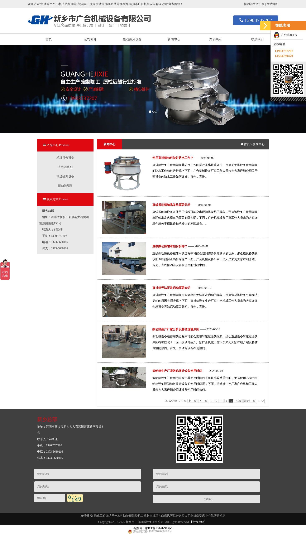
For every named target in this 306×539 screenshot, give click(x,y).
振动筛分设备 (132, 39)
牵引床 (200, 515)
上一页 (192, 401)
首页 (49, 39)
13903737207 (255, 20)
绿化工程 (100, 515)
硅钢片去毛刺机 (186, 515)
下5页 (238, 401)
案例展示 (215, 39)
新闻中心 (174, 39)
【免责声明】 (198, 522)
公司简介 (90, 39)
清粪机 (136, 515)
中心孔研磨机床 (215, 515)
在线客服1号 (285, 35)
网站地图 (272, 4)
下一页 (203, 401)
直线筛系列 (65, 167)
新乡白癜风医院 (165, 515)
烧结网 (110, 515)
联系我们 (257, 39)
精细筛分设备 (65, 157)
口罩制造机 (148, 515)
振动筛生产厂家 (254, 4)
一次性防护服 (123, 515)
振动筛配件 (65, 185)
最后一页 (250, 401)
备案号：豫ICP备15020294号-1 (152, 528)
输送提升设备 (65, 176)
